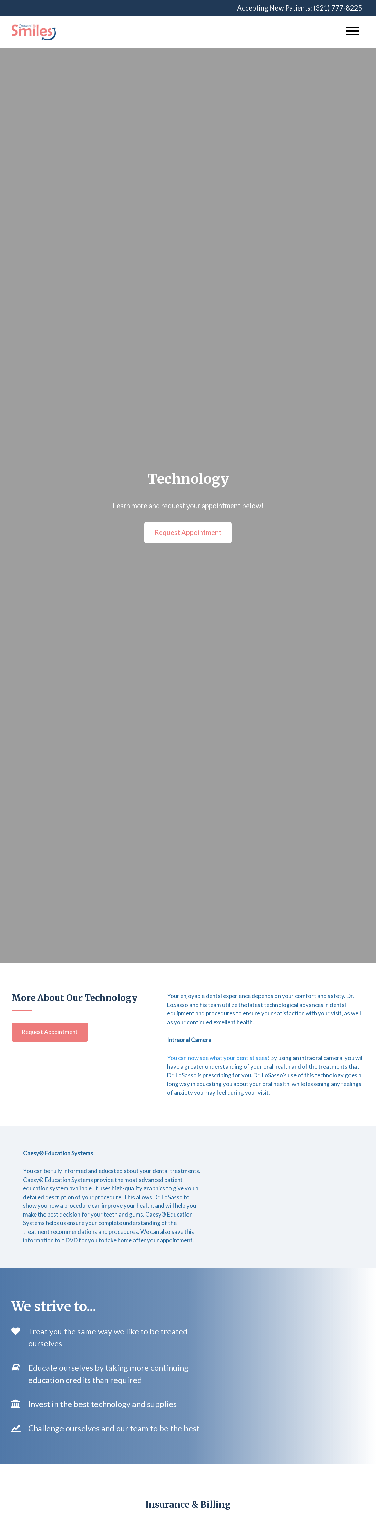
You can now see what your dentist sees (217, 1057)
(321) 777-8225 (338, 8)
